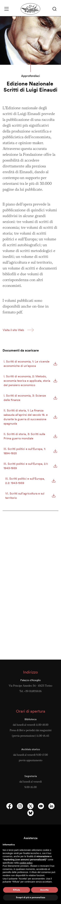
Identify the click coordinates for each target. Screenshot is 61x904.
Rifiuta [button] (16, 889)
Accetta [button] (44, 889)
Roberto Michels (31, 585)
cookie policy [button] (26, 863)
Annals (30, 545)
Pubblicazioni (30, 624)
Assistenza (30, 838)
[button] (54, 9)
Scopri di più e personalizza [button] (30, 897)
